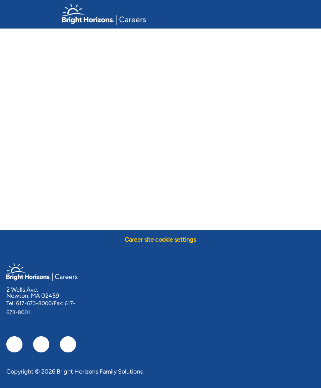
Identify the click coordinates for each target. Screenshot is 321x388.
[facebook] (14, 344)
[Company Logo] (104, 13)
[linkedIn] (41, 344)
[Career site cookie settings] (160, 239)
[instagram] (68, 344)
